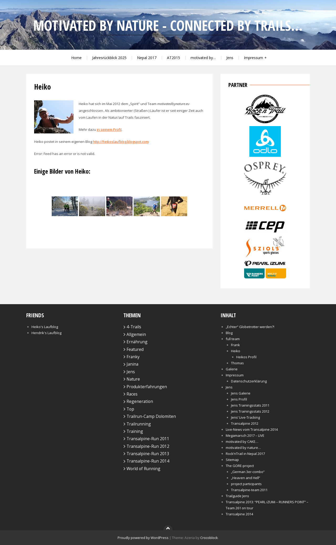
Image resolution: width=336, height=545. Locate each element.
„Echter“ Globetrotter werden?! (250, 326)
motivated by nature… (243, 447)
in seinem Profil (109, 129)
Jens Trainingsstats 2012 (250, 411)
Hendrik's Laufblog (46, 332)
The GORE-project (240, 465)
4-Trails (134, 327)
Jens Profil (239, 399)
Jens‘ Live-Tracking (245, 417)
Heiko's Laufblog (45, 326)
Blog (229, 332)
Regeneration (140, 401)
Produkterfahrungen (147, 387)
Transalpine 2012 (244, 423)
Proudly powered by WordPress (143, 537)
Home (76, 57)
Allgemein (136, 334)
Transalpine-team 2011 (249, 489)
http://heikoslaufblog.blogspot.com (121, 141)
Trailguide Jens (237, 496)
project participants (246, 483)
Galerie (232, 369)
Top (130, 409)
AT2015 (173, 57)
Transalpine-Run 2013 (148, 453)
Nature (133, 379)
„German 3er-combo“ (248, 471)
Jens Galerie (240, 393)
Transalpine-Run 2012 (148, 446)
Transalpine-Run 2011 (148, 439)
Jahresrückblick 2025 (109, 57)
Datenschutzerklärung (249, 381)
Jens (229, 57)
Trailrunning (139, 424)
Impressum (253, 57)
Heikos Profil (246, 357)
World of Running (143, 468)
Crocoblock (209, 537)
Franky (133, 357)
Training (135, 431)
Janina (132, 364)
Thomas (237, 363)
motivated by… (203, 57)
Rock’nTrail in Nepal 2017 (245, 453)
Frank (235, 344)
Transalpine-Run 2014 (148, 461)
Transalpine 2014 (239, 514)
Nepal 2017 (146, 57)
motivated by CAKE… (242, 441)
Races (132, 394)
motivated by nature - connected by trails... (168, 25)
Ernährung (137, 342)
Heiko (235, 351)
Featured (135, 349)
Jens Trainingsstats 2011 (250, 405)
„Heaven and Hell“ (245, 477)
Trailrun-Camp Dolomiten (151, 416)
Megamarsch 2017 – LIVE (245, 435)
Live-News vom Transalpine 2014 (252, 429)
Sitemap (232, 459)
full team (233, 338)
